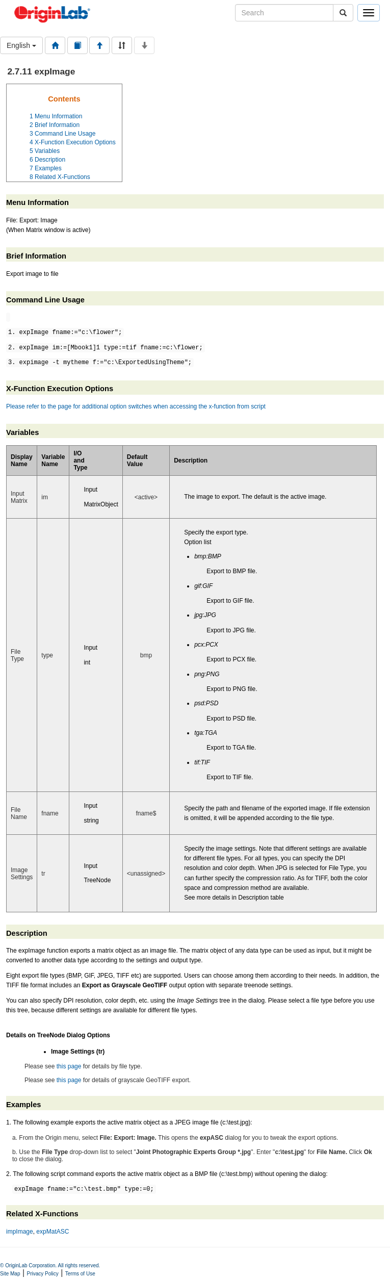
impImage (19, 1233)
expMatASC (52, 1233)
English (21, 45)
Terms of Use (80, 1275)
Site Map (10, 1275)
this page (69, 1066)
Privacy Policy (43, 1275)
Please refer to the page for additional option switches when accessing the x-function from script (136, 406)
